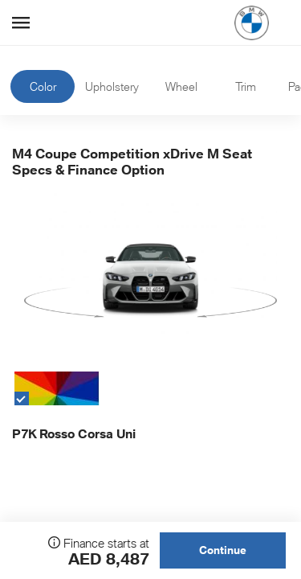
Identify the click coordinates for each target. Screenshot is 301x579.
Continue (222, 550)
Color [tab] (43, 86)
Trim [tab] (245, 86)
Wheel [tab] (181, 86)
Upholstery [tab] (112, 86)
